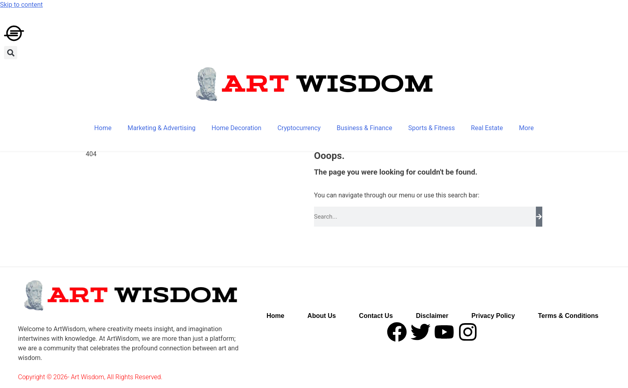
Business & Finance (364, 128)
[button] (10, 52)
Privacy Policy (493, 315)
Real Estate (487, 128)
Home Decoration (236, 128)
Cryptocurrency (299, 128)
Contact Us (375, 315)
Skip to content (21, 4)
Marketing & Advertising (161, 128)
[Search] (539, 217)
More (526, 128)
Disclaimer (432, 315)
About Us (322, 315)
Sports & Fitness (431, 128)
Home (102, 128)
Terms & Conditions (568, 315)
